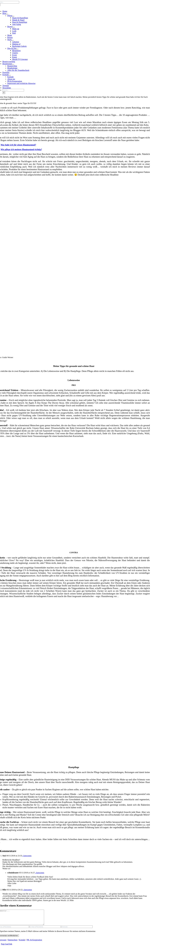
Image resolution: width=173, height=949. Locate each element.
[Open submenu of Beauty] (14, 27)
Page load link (6, 947)
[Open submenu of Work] (13, 40)
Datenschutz (12, 943)
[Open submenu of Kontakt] (10, 75)
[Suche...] (13, 90)
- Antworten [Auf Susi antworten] (26, 856)
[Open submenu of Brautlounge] (13, 64)
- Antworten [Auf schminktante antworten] (39, 873)
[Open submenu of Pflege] (13, 16)
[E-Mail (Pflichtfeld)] (45, 929)
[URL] (77, 929)
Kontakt (22, 943)
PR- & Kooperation (34, 943)
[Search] (3, 92)
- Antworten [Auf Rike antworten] (27, 890)
